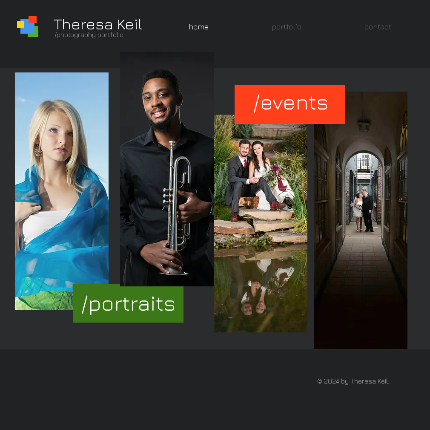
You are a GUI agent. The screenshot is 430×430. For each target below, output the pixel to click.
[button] (286, 26)
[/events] (290, 101)
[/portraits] (128, 303)
